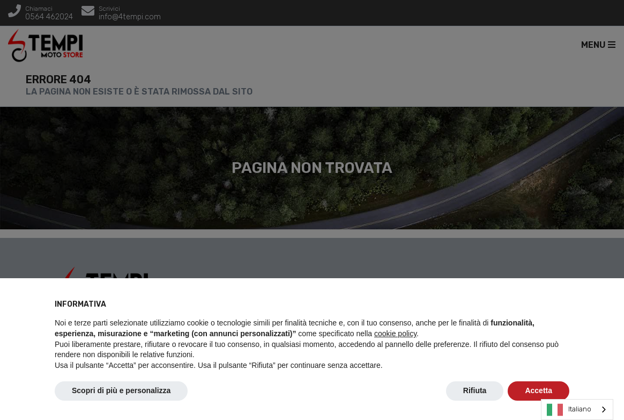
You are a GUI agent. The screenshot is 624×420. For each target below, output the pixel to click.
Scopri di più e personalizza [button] (121, 390)
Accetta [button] (538, 390)
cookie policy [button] (395, 333)
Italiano (569, 409)
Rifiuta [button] (475, 390)
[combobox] (577, 409)
